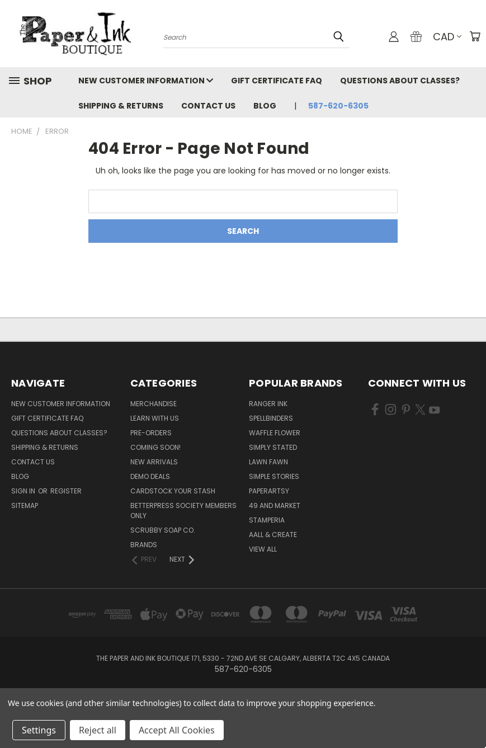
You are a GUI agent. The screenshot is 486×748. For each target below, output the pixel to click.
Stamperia (267, 520)
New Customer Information (145, 80)
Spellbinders (271, 418)
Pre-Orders (151, 432)
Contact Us (208, 105)
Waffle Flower (274, 432)
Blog (264, 105)
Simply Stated (273, 447)
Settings (39, 730)
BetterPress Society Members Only (183, 510)
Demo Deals (150, 476)
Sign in (24, 491)
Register (66, 491)
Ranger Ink (268, 403)
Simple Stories (274, 476)
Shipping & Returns (120, 105)
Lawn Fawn (268, 462)
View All (263, 549)
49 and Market (274, 505)
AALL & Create (273, 534)
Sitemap (24, 505)
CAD (447, 37)
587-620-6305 (338, 105)
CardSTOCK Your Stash (172, 491)
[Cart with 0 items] (474, 36)
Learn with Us (154, 418)
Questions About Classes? (400, 80)
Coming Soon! (155, 447)
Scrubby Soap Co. (162, 530)
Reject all (97, 730)
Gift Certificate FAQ (276, 80)
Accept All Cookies (177, 730)
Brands (143, 544)
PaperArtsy (269, 491)
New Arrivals (154, 462)
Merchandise (153, 403)
